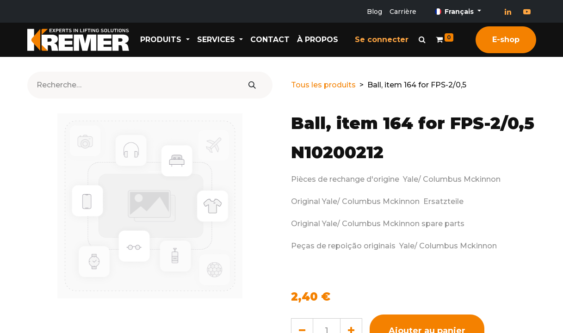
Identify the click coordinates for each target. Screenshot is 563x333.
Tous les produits (323, 84)
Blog (374, 11)
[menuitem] (270, 40)
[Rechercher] (252, 85)
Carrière (403, 11)
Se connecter (381, 39)
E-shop (506, 39)
